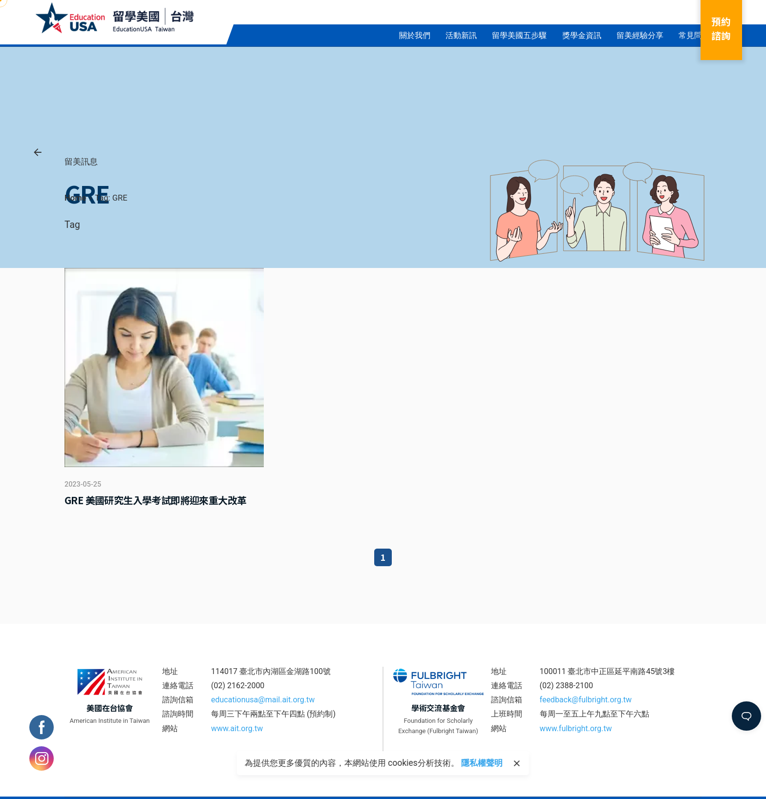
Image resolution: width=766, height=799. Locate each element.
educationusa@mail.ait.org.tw (263, 699)
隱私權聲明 (482, 763)
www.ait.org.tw (237, 728)
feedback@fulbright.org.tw (586, 699)
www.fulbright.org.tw (576, 728)
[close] (517, 763)
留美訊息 (81, 161)
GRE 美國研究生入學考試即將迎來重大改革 (155, 500)
